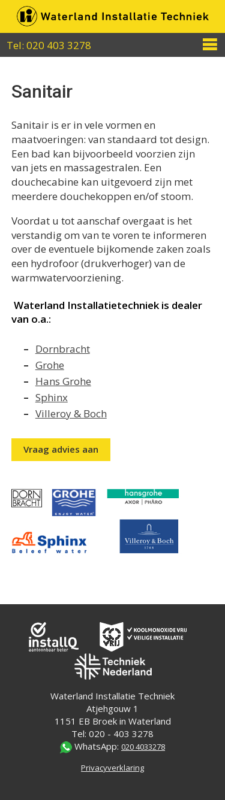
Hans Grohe (63, 381)
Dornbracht (62, 349)
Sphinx (51, 397)
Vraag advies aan (60, 449)
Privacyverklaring (112, 767)
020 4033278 (143, 746)
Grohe (49, 365)
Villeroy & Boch (71, 413)
